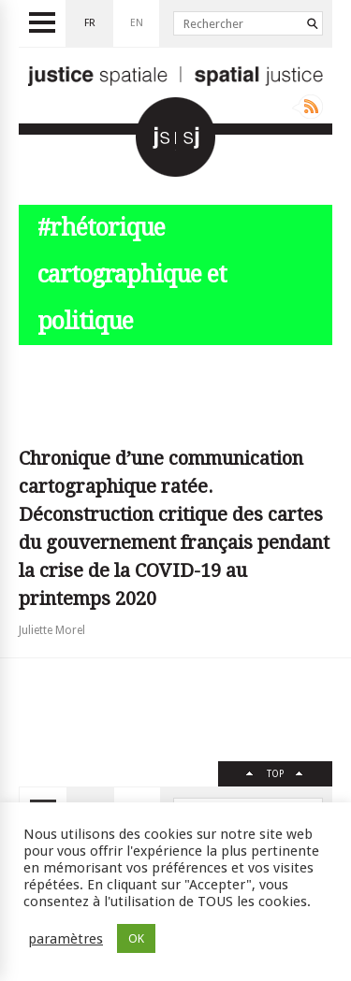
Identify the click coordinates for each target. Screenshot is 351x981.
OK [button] (136, 938)
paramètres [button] (65, 939)
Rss (307, 106)
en (136, 23)
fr (89, 23)
